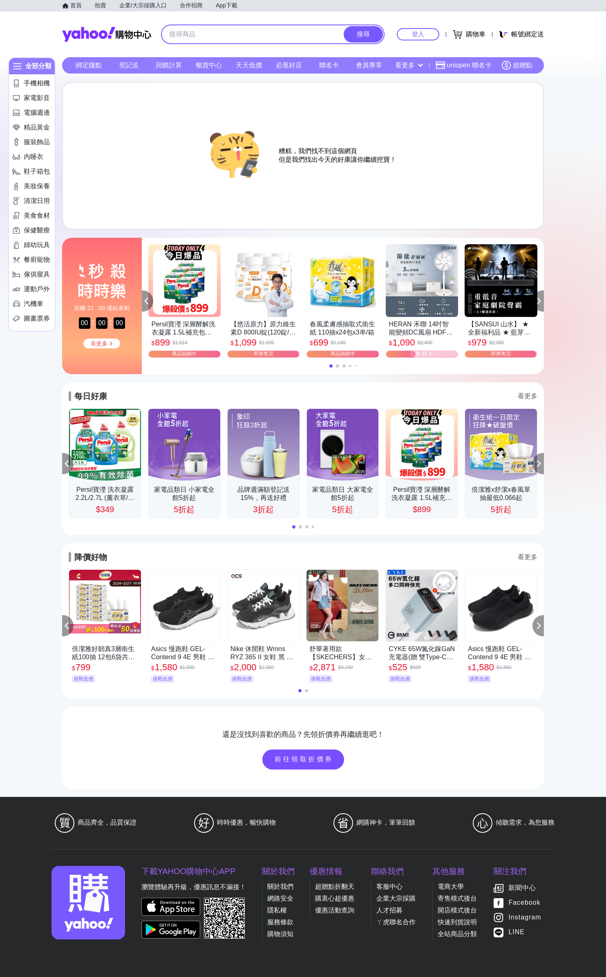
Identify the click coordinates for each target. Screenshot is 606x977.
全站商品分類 (457, 933)
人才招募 (389, 910)
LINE (516, 932)
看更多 (409, 65)
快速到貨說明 (457, 922)
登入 (418, 34)
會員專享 (369, 65)
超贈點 (516, 65)
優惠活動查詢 (334, 910)
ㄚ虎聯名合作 (396, 922)
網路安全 (280, 898)
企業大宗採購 (396, 898)
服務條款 (280, 922)
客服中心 (389, 886)
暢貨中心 (209, 65)
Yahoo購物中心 (106, 34)
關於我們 (280, 886)
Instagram (524, 917)
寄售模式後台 (457, 898)
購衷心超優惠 (334, 898)
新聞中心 (522, 888)
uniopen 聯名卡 (464, 65)
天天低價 (249, 65)
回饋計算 (169, 65)
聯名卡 (329, 65)
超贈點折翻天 (334, 886)
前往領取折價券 (304, 759)
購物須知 (280, 933)
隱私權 (277, 910)
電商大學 (451, 886)
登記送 (129, 65)
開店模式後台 (457, 910)
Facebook (524, 902)
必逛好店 (289, 65)
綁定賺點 (89, 65)
